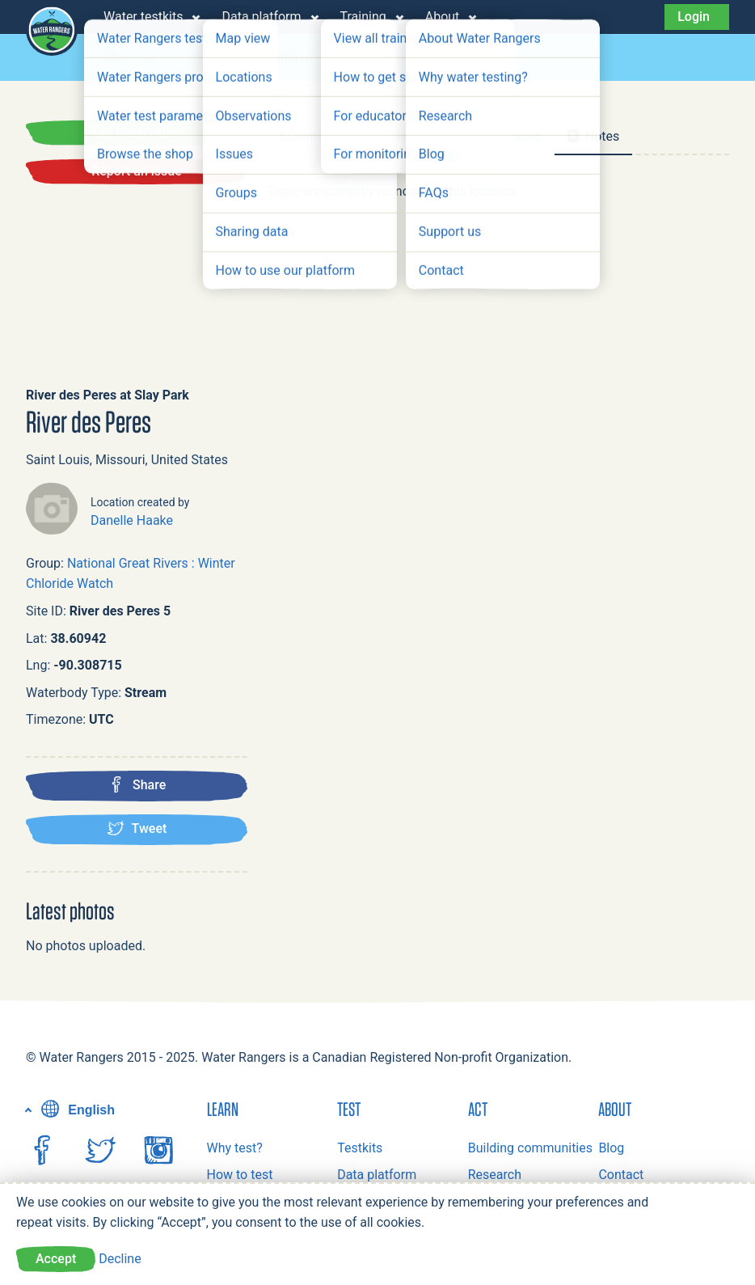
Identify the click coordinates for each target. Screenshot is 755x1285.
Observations (373, 58)
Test (349, 1108)
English (76, 1109)
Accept (56, 1258)
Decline (120, 1258)
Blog (611, 1148)
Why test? (235, 1148)
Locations (280, 58)
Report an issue (136, 171)
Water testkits (143, 16)
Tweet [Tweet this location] (137, 828)
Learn (222, 1108)
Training (363, 16)
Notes (593, 136)
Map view (131, 58)
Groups (205, 58)
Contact (620, 1174)
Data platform (261, 16)
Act (477, 1108)
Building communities (530, 1148)
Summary (307, 136)
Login (693, 16)
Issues (455, 58)
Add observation (136, 132)
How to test (240, 1174)
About (442, 16)
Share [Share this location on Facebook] (137, 784)
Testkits (359, 1148)
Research (494, 1174)
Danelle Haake (132, 520)
